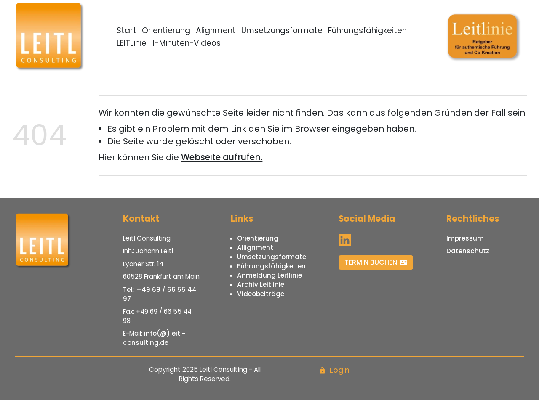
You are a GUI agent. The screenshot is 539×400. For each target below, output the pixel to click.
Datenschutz (467, 250)
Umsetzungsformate (282, 30)
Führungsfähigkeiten (367, 30)
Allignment (255, 247)
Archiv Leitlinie (260, 284)
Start (126, 30)
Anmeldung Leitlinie (269, 275)
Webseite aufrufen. (221, 157)
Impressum (465, 238)
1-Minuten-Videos (186, 43)
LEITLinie (132, 43)
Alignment (216, 30)
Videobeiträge (260, 293)
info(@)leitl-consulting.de (154, 338)
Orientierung (166, 30)
